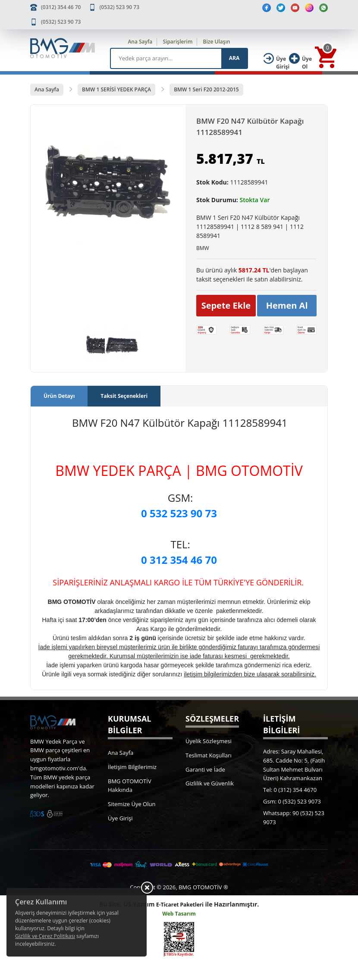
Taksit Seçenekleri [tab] (124, 396)
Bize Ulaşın (216, 41)
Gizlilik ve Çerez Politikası (45, 936)
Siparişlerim (177, 41)
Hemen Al (287, 305)
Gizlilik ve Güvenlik (209, 783)
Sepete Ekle (226, 305)
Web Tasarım (179, 913)
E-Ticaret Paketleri (180, 904)
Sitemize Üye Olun (131, 804)
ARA (234, 58)
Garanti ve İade (205, 769)
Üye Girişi (120, 818)
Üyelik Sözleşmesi (208, 741)
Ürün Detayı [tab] (59, 396)
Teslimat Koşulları (208, 755)
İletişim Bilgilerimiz (132, 767)
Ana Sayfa (140, 41)
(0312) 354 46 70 (61, 7)
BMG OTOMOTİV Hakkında (129, 785)
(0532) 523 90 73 (119, 7)
